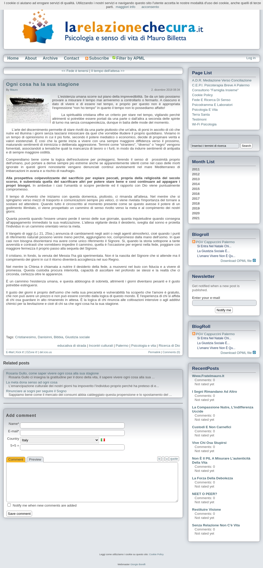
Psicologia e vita (143, 345)
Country (13, 439)
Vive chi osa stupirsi (209, 443)
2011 (196, 169)
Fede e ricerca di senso (211, 100)
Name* (14, 424)
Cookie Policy (202, 95)
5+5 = (14, 445)
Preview (35, 459)
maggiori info (125, 7)
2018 (196, 203)
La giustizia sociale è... (213, 251)
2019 (196, 208)
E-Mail (10, 352)
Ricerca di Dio (169, 345)
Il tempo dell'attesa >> (107, 71)
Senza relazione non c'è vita (216, 525)
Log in (251, 58)
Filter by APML (130, 58)
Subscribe (97, 58)
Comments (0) (171, 352)
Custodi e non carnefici (211, 427)
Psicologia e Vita (205, 110)
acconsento (150, 7)
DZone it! (31, 352)
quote (174, 459)
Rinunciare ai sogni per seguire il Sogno (36, 391)
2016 (196, 194)
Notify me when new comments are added (45, 505)
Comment (15, 459)
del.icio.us (46, 352)
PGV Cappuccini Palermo (215, 242)
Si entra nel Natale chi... (214, 246)
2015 (196, 189)
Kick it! (20, 352)
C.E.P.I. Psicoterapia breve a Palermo (221, 85)
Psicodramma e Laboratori (212, 105)
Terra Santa (201, 114)
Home (13, 58)
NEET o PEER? (204, 494)
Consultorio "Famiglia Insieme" (215, 90)
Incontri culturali (101, 345)
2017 (196, 198)
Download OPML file (238, 261)
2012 (196, 174)
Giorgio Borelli (137, 564)
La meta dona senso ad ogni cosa (31, 382)
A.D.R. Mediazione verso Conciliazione (222, 80)
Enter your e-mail (206, 298)
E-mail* (13, 431)
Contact (71, 58)
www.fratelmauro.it (208, 376)
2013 (196, 179)
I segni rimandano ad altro (214, 391)
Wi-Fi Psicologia (204, 124)
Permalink (154, 352)
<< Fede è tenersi (75, 71)
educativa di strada (71, 345)
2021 (196, 218)
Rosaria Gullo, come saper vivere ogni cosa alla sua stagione (52, 373)
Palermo (122, 345)
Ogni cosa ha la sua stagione (42, 84)
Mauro (14, 89)
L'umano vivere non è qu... (216, 256)
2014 (196, 184)
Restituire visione (206, 509)
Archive (50, 58)
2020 (196, 213)
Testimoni (199, 119)
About (31, 58)
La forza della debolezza (212, 478)
